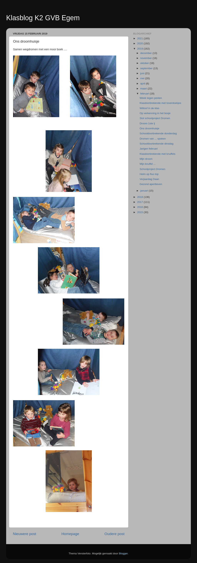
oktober (145, 63)
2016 (140, 207)
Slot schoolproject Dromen (155, 118)
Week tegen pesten (151, 98)
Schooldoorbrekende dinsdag (157, 143)
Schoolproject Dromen (152, 169)
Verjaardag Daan (149, 179)
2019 (140, 48)
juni (142, 73)
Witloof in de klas (149, 108)
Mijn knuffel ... (148, 163)
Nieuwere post (24, 534)
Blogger (123, 553)
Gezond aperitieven (151, 184)
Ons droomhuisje (149, 128)
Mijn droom (146, 158)
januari (144, 190)
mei (142, 78)
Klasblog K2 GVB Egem (43, 18)
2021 (140, 38)
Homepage (70, 534)
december (146, 53)
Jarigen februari (149, 148)
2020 (140, 43)
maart (144, 88)
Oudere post (114, 534)
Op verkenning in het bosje (155, 113)
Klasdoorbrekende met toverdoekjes (160, 103)
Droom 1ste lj (147, 123)
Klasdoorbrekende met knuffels (157, 153)
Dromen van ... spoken (153, 138)
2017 (140, 202)
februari (145, 93)
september (146, 68)
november (146, 58)
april (143, 83)
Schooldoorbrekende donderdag (158, 133)
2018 (140, 197)
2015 (140, 212)
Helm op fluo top (149, 174)
